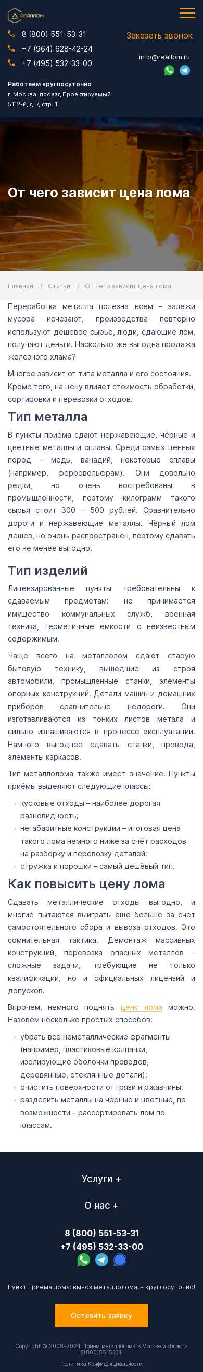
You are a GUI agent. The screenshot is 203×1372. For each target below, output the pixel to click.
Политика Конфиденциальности (101, 1364)
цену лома (141, 1007)
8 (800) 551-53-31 (47, 34)
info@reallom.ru (164, 57)
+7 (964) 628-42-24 (50, 48)
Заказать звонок (159, 35)
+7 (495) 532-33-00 (50, 63)
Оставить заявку (101, 1315)
